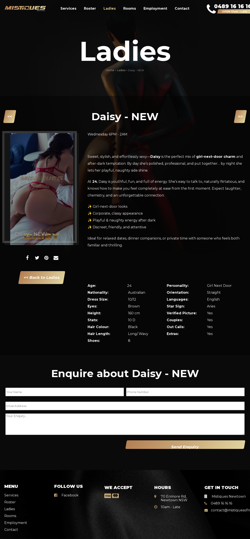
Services (68, 8)
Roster (90, 8)
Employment (155, 8)
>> (240, 116)
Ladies (109, 8)
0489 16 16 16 (218, 498)
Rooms (129, 8)
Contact (182, 8)
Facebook (66, 491)
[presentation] (32, 447)
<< (9, 116)
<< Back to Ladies (41, 277)
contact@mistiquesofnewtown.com (225, 505)
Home (110, 70)
